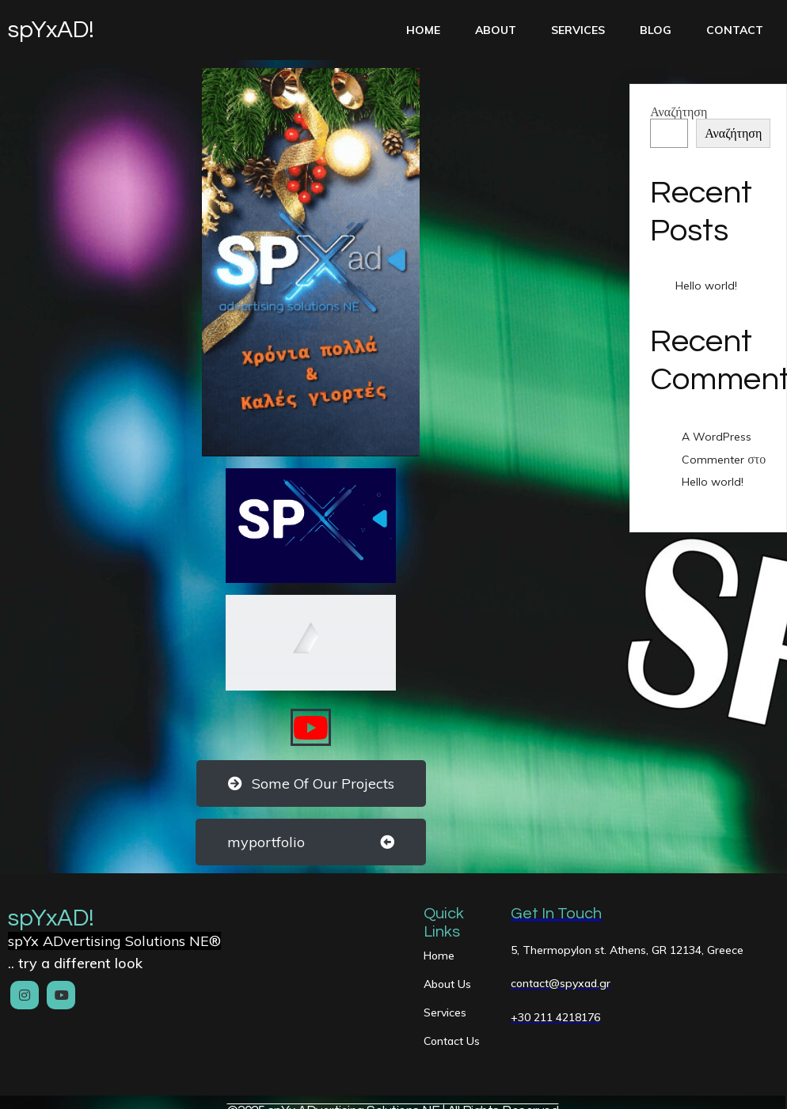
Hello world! (706, 285)
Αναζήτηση (678, 111)
